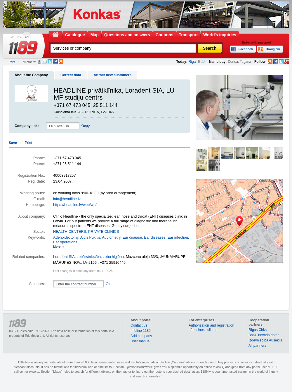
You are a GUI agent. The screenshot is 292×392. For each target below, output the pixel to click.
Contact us (139, 325)
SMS (39, 62)
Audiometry (111, 237)
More (56, 246)
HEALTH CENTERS (69, 232)
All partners (257, 346)
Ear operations (65, 242)
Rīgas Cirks (257, 330)
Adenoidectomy (65, 237)
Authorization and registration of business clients (211, 327)
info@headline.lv (67, 199)
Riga (192, 62)
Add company (141, 336)
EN (27, 36)
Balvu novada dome (263, 335)
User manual (140, 341)
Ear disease (132, 237)
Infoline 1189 (141, 331)
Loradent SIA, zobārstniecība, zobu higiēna (88, 257)
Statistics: (37, 284)
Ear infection (177, 237)
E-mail (44, 61)
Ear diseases (154, 237)
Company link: (27, 126)
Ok (108, 284)
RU (19, 36)
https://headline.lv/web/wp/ (74, 205)
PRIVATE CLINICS (103, 232)
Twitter (50, 61)
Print (12, 62)
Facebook (55, 61)
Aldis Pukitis (90, 237)
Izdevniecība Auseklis (265, 340)
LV (12, 36)
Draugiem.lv (61, 61)
